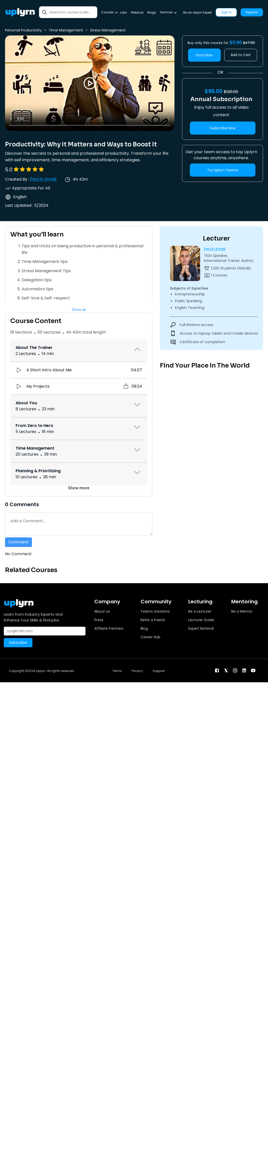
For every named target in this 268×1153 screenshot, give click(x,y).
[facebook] (216, 670)
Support (159, 671)
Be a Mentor (241, 611)
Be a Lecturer (199, 611)
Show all (79, 309)
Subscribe (18, 642)
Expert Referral (201, 628)
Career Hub (150, 637)
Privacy (137, 671)
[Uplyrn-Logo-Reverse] (20, 12)
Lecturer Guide (201, 619)
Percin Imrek (43, 179)
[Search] (73, 12)
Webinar (137, 12)
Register (252, 12)
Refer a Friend (153, 619)
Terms (117, 671)
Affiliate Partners (108, 628)
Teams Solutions (155, 611)
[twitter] (226, 670)
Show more (78, 488)
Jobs (123, 12)
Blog (144, 628)
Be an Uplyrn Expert (197, 12)
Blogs (151, 12)
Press (98, 619)
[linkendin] (244, 670)
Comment (18, 542)
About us (102, 611)
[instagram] (235, 670)
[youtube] (253, 670)
